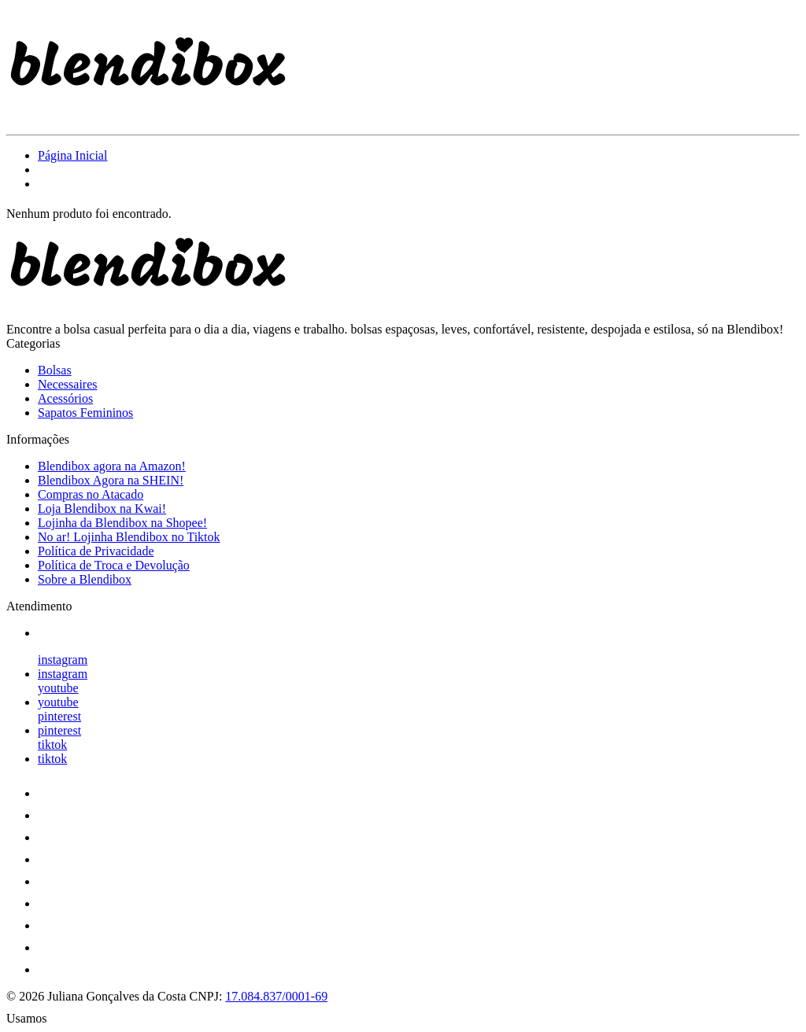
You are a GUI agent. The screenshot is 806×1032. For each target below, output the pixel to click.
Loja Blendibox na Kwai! (102, 508)
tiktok (52, 744)
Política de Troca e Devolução (114, 565)
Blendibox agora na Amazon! (112, 466)
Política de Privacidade (96, 551)
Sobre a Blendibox (84, 579)
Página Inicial (72, 155)
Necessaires (68, 384)
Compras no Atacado (90, 494)
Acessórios (65, 398)
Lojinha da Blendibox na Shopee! (122, 522)
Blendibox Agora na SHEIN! (110, 480)
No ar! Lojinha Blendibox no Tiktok (129, 537)
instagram (62, 659)
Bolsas (55, 370)
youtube (58, 688)
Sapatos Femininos (85, 412)
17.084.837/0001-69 (276, 996)
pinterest (59, 716)
